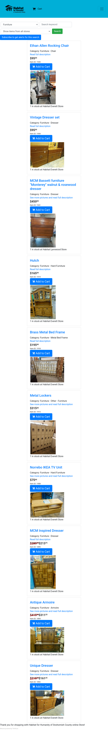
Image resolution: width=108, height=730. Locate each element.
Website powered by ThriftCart (9, 728)
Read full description (40, 54)
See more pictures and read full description (51, 197)
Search (57, 31)
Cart (37, 8)
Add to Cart (41, 66)
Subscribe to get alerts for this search (20, 37)
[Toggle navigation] (102, 9)
